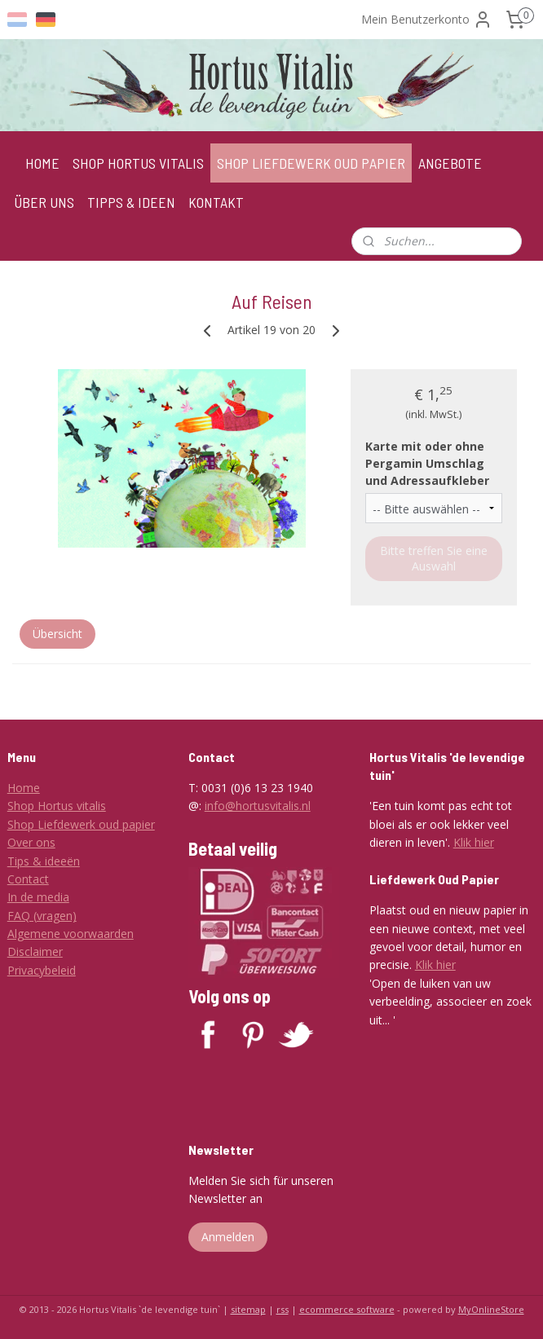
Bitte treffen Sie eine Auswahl (434, 559)
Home (23, 787)
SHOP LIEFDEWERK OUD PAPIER (311, 163)
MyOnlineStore (491, 1309)
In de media (38, 897)
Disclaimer (35, 951)
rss (282, 1309)
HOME (42, 163)
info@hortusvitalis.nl (258, 805)
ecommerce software (347, 1309)
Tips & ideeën (43, 861)
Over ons (31, 842)
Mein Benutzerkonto (426, 19)
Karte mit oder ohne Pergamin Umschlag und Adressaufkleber (427, 463)
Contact (28, 879)
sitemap (248, 1309)
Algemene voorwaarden (70, 933)
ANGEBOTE (450, 163)
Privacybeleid (41, 970)
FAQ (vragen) (42, 915)
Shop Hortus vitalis (56, 805)
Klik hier (473, 842)
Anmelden (227, 1236)
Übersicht (57, 634)
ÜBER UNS (44, 202)
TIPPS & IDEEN (131, 202)
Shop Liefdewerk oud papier (81, 824)
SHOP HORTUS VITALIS (138, 163)
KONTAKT (216, 202)
